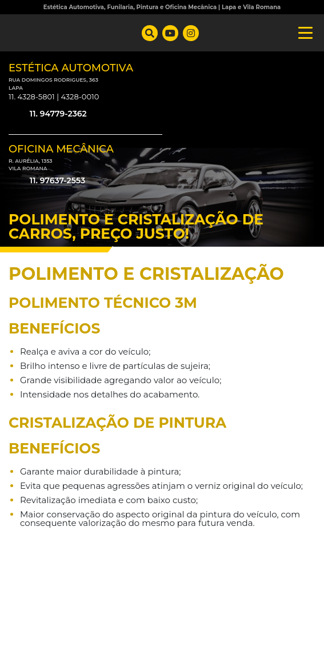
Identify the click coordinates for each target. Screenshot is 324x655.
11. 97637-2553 (47, 181)
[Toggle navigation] (302, 33)
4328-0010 (80, 96)
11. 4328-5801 (32, 96)
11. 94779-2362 (48, 114)
